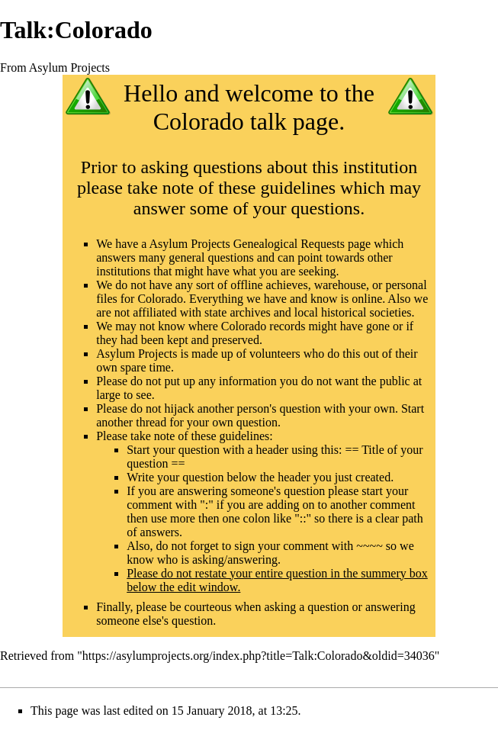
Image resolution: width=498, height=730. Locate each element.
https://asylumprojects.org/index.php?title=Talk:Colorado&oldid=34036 (258, 655)
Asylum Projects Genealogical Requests (247, 243)
